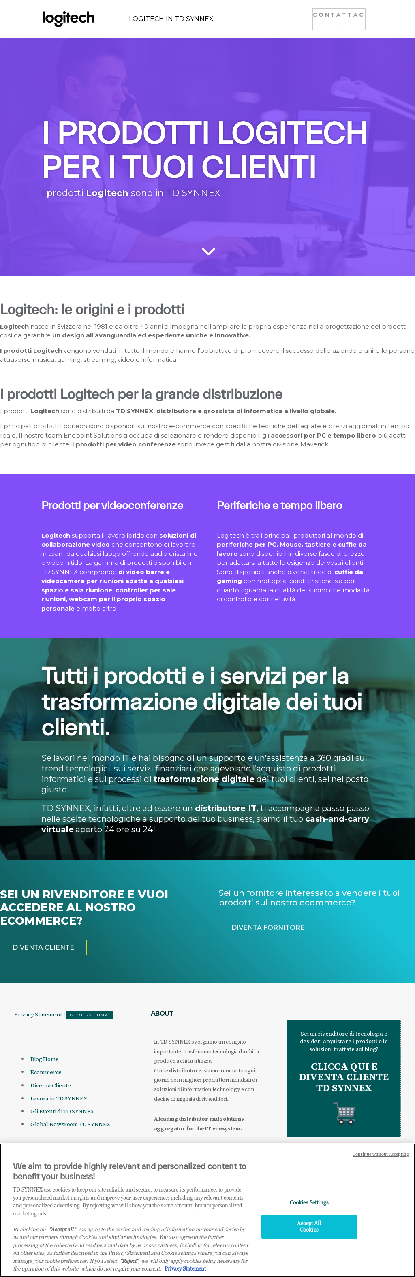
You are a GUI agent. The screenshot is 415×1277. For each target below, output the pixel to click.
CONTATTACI (339, 18)
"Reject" (129, 1267)
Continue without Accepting (381, 1161)
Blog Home (44, 1059)
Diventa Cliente (50, 1085)
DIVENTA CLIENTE (43, 947)
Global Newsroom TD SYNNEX (70, 1124)
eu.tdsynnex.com (212, 1148)
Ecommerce (46, 1072)
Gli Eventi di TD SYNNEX (62, 1111)
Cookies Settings (89, 1015)
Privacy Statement (38, 1014)
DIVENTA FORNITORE (268, 927)
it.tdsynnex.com (171, 1148)
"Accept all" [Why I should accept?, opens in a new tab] (62, 1235)
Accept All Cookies (309, 1232)
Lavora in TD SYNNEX (58, 1098)
